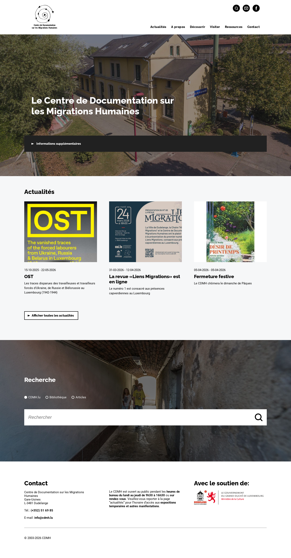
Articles (81, 397)
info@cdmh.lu (43, 518)
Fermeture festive (214, 276)
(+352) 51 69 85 (42, 510)
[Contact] (246, 8)
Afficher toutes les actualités (53, 315)
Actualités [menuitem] (158, 27)
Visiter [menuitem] (215, 27)
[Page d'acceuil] (44, 17)
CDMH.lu (34, 397)
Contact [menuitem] (253, 27)
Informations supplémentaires (58, 144)
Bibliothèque (58, 397)
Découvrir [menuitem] (197, 27)
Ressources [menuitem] (233, 27)
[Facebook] (256, 8)
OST (28, 276)
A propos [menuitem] (178, 27)
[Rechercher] (145, 417)
